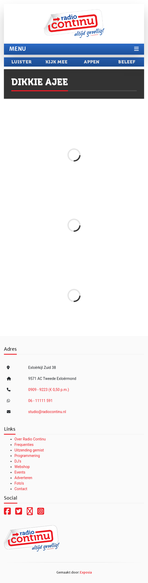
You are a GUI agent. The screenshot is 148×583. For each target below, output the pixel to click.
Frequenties (24, 445)
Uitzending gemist (29, 450)
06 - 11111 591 (40, 401)
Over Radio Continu (30, 439)
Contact (20, 489)
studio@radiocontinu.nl (47, 412)
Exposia (86, 572)
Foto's (19, 483)
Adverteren (23, 478)
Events (19, 472)
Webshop (22, 467)
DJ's (17, 461)
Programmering (27, 456)
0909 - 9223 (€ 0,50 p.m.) (48, 390)
